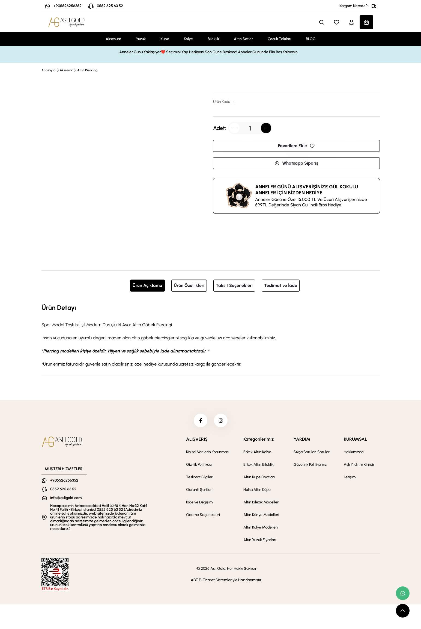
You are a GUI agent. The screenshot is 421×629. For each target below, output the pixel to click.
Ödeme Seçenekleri (203, 514)
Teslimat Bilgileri (199, 477)
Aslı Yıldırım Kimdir (359, 464)
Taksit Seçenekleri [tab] (234, 285)
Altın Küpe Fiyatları (259, 477)
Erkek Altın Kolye (257, 452)
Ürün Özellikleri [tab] (189, 285)
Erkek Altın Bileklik (258, 464)
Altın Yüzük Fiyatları (259, 540)
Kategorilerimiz (258, 439)
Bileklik (213, 39)
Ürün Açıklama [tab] (147, 285)
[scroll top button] (403, 611)
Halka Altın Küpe (257, 489)
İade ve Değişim (199, 502)
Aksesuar (113, 39)
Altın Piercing (87, 70)
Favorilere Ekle (296, 145)
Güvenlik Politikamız (310, 464)
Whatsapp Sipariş (296, 163)
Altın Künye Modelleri (261, 514)
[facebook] (200, 420)
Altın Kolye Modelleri (260, 527)
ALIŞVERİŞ (197, 439)
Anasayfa (48, 70)
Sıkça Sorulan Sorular (312, 452)
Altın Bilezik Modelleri (261, 502)
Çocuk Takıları (279, 39)
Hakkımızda (353, 452)
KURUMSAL (355, 439)
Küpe (164, 39)
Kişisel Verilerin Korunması (207, 452)
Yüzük (141, 39)
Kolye (188, 39)
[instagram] (221, 420)
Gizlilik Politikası (199, 464)
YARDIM (302, 439)
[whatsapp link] (403, 593)
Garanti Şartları (199, 489)
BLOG (311, 39)
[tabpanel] (210, 334)
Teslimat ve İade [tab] (280, 285)
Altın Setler (243, 39)
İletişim (350, 477)
